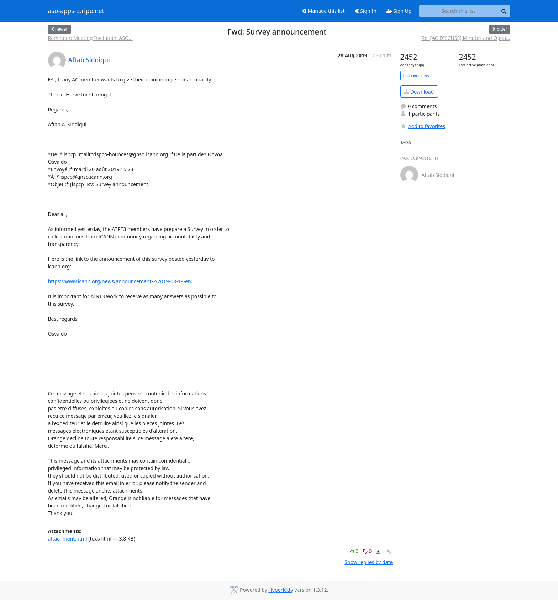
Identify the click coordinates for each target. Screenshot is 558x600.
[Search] (504, 11)
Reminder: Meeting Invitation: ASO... (90, 38)
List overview (416, 76)
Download (419, 91)
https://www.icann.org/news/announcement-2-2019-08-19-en (119, 281)
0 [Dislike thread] (367, 551)
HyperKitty (280, 589)
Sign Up (399, 10)
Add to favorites (422, 126)
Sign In (366, 10)
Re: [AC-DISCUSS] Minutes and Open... (466, 38)
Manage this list (323, 10)
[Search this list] (458, 11)
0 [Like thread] (354, 551)
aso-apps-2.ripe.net (76, 11)
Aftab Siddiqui (89, 60)
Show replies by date (368, 562)
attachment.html (67, 538)
